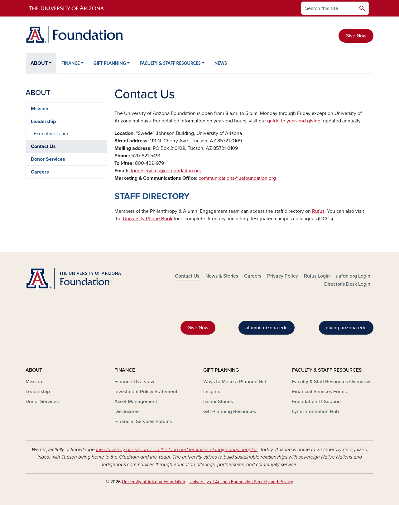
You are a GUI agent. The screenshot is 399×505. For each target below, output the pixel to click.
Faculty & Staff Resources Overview (331, 382)
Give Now (356, 36)
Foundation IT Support (316, 401)
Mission (39, 109)
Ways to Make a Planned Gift (235, 382)
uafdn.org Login (353, 276)
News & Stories (221, 276)
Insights (211, 391)
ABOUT (39, 63)
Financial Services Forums (143, 421)
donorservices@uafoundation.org (165, 171)
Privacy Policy (282, 276)
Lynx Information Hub (315, 411)
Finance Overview (134, 382)
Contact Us (43, 146)
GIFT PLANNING (110, 63)
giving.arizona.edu (346, 328)
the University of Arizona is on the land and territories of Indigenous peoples (176, 449)
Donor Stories (218, 401)
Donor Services (48, 159)
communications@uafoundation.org (237, 178)
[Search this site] (328, 8)
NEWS (220, 63)
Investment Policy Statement (145, 391)
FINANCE (70, 63)
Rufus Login (317, 276)
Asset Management (135, 401)
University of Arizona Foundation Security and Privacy (241, 481)
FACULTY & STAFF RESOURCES (170, 63)
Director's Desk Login (347, 284)
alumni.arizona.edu (266, 328)
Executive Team (51, 134)
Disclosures (126, 411)
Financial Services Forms (319, 391)
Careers (40, 172)
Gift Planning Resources (229, 411)
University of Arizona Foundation (153, 481)
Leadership (43, 121)
